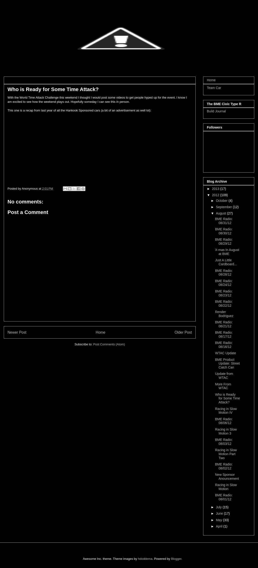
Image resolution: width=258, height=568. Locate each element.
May (219, 520)
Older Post (183, 332)
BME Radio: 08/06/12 (224, 421)
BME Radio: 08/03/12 (224, 442)
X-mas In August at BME (227, 252)
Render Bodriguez (224, 314)
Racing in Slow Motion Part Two (226, 454)
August (221, 213)
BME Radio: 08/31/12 (224, 221)
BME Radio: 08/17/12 (224, 334)
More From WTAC (223, 386)
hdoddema (145, 559)
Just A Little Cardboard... (226, 262)
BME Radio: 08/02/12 (224, 466)
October (222, 201)
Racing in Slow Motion (226, 487)
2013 (216, 189)
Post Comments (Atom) (109, 344)
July (219, 507)
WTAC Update (225, 353)
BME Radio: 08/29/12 (224, 241)
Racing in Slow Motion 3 (226, 431)
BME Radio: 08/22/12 (224, 303)
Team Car (214, 88)
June (220, 513)
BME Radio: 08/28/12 (224, 273)
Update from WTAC (224, 376)
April (219, 526)
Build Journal (216, 111)
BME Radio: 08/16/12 (224, 345)
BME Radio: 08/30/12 (224, 231)
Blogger (176, 559)
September (224, 207)
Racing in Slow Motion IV (226, 411)
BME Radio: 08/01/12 (224, 497)
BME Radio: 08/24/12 (224, 283)
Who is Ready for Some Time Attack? (227, 398)
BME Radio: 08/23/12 (224, 293)
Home (101, 332)
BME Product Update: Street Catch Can (227, 363)
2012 (216, 195)
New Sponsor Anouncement (227, 476)
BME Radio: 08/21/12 (224, 324)
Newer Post (17, 332)
